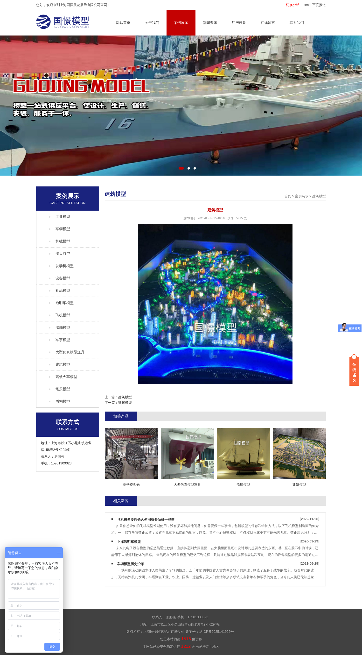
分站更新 (202, 646)
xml (307, 5)
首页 (287, 196)
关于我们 (152, 23)
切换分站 (292, 5)
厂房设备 (239, 23)
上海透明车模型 (129, 542)
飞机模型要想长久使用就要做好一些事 (145, 519)
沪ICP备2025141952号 (216, 632)
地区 (215, 646)
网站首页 (123, 23)
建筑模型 (319, 196)
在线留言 (268, 23)
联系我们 (297, 23)
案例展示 (181, 23)
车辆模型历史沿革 (130, 564)
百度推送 (319, 5)
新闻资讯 (210, 23)
